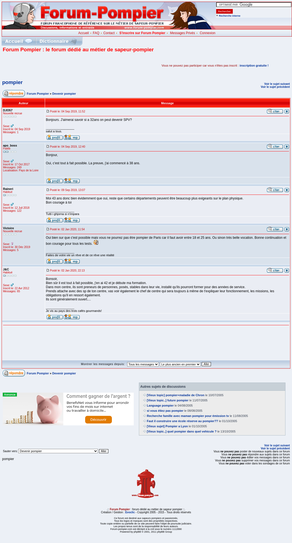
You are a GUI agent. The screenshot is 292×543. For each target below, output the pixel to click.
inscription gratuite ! (254, 65)
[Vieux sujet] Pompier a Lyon (167, 426)
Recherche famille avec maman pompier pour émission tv (188, 415)
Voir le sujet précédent (275, 86)
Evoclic (130, 512)
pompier (12, 82)
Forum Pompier (38, 93)
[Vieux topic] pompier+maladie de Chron (175, 395)
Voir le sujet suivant (277, 83)
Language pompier (160, 405)
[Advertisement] (66, 65)
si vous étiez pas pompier (165, 410)
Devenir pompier (64, 93)
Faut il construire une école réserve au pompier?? (182, 421)
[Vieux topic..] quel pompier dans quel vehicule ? (181, 431)
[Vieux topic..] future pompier (168, 400)
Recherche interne (229, 15)
